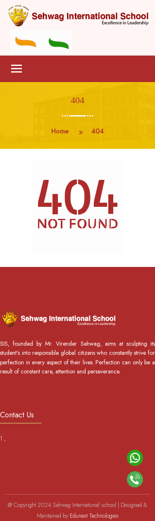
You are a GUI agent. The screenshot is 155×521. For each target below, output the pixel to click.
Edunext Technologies (94, 515)
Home (60, 131)
